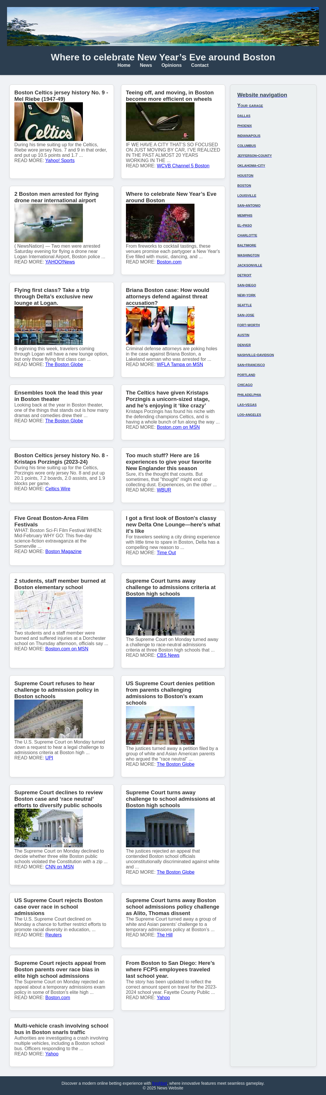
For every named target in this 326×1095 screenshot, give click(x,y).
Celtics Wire (57, 488)
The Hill (165, 934)
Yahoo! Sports (60, 160)
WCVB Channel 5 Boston (183, 165)
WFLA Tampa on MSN (180, 364)
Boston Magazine (63, 551)
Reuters (53, 934)
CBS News (168, 655)
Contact (200, 65)
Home (123, 65)
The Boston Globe (64, 364)
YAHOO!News (60, 261)
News (146, 65)
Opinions (171, 65)
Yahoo (163, 997)
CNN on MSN (59, 866)
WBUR (164, 489)
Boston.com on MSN (178, 427)
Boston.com (169, 261)
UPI (49, 757)
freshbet (159, 1083)
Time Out (166, 552)
